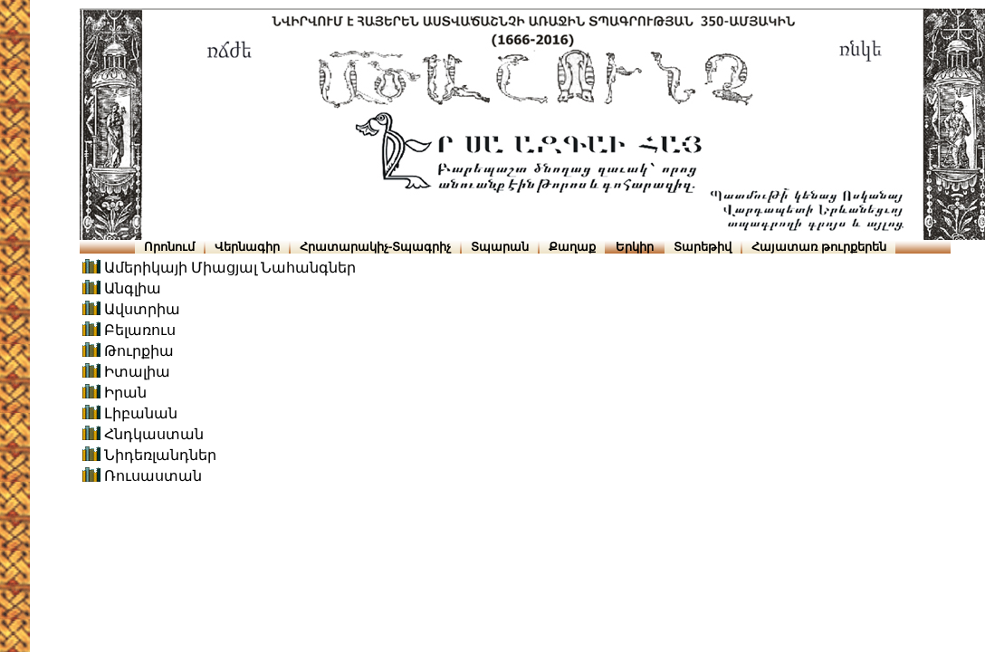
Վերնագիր (247, 247)
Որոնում (169, 247)
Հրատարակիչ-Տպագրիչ (375, 247)
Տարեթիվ (703, 247)
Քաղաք (572, 247)
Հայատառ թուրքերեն (818, 247)
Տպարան (500, 247)
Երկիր (635, 247)
